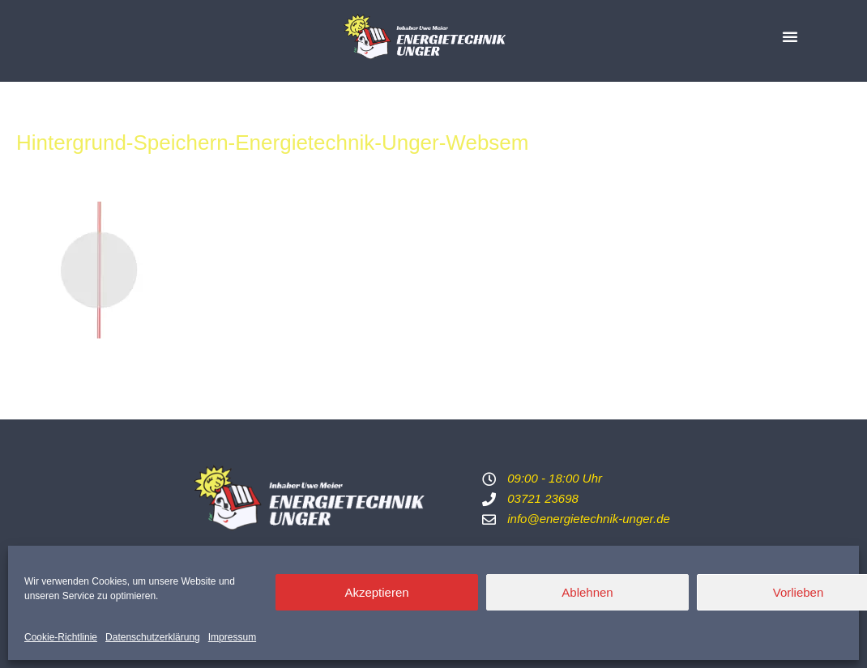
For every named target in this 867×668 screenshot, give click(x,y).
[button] (790, 36)
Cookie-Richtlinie (60, 637)
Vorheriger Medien (59, 378)
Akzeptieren (376, 592)
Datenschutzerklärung (152, 637)
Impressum (232, 637)
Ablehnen (587, 592)
